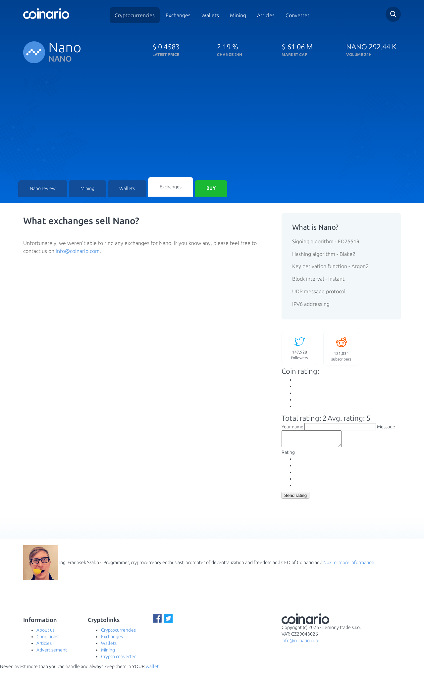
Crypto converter (118, 659)
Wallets (210, 15)
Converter (297, 15)
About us (45, 633)
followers (299, 348)
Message (386, 427)
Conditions (47, 640)
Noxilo (330, 565)
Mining (238, 15)
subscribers (341, 348)
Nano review (43, 188)
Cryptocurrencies (135, 15)
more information (356, 565)
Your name (292, 427)
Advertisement (51, 653)
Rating (288, 455)
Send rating (295, 498)
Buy (211, 188)
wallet (152, 669)
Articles (266, 15)
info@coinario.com (78, 251)
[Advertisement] (212, 127)
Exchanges (178, 15)
